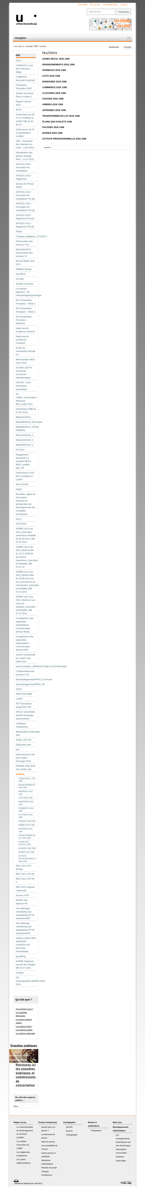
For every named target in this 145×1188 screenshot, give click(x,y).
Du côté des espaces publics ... (25, 1098)
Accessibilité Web (110, 4)
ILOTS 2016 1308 (51, 76)
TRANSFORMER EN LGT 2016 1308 (61, 116)
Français (127, 47)
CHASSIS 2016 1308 (52, 98)
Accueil (29, 46)
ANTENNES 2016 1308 (54, 110)
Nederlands (114, 47)
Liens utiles (82, 4)
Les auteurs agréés (24, 1030)
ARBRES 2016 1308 (52, 104)
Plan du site (95, 4)
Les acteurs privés (24, 1026)
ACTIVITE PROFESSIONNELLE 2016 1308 (64, 138)
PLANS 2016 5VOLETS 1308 (57, 121)
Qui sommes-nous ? (24, 1009)
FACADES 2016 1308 (53, 127)
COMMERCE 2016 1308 (54, 87)
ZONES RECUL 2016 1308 (56, 58)
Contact (124, 4)
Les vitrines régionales (25, 1033)
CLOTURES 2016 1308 (54, 93)
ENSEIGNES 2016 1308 (54, 81)
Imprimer (47, 147)
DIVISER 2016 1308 (52, 133)
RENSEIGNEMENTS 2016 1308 (58, 64)
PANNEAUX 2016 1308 (54, 70)
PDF (36, 46)
